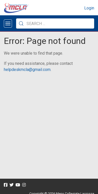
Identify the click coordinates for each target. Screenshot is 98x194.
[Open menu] (8, 23)
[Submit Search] (21, 23)
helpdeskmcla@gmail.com (27, 69)
